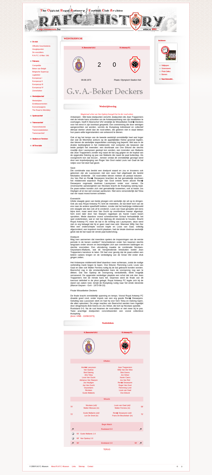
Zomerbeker (37, 91)
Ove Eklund (125, 393)
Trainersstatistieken (40, 130)
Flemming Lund (125, 388)
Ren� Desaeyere (125, 383)
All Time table (37, 146)
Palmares (35, 61)
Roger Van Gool (125, 385)
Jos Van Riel (125, 380)
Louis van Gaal (125, 390)
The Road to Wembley (41, 110)
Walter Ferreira (121, 408)
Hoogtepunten (38, 49)
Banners (164, 74)
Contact (90, 466)
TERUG (106, 449)
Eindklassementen (39, 104)
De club (35, 42)
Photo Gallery (165, 71)
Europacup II (37, 81)
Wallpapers (165, 65)
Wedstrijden (37, 101)
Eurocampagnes (39, 107)
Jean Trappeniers (125, 367)
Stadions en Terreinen (40, 139)
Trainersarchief (37, 122)
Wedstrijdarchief (38, 96)
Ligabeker (36, 75)
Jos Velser (125, 375)
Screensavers (166, 68)
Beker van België (39, 69)
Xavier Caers (125, 377)
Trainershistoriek (39, 127)
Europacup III (37, 84)
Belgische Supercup (40, 72)
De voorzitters (38, 52)
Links (74, 466)
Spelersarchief (37, 116)
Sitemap (82, 466)
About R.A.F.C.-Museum (60, 466)
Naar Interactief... (167, 79)
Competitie (36, 65)
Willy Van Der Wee (124, 370)
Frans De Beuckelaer (120, 416)
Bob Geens (125, 372)
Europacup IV (37, 87)
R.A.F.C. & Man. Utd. (40, 55)
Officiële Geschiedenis (41, 46)
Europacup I (37, 78)
